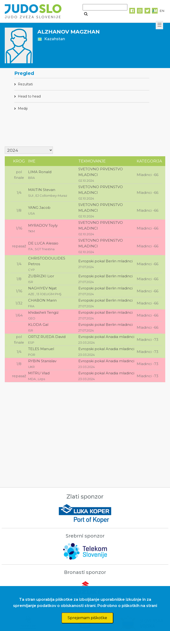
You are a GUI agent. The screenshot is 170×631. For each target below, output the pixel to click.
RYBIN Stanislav (42, 361)
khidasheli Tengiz (43, 312)
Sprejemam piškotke (87, 618)
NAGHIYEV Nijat (42, 288)
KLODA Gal (38, 324)
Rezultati (25, 84)
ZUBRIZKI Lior (41, 276)
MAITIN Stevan (41, 189)
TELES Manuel (41, 349)
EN (162, 11)
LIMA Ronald (39, 172)
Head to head (29, 96)
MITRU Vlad (39, 373)
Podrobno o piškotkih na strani (127, 605)
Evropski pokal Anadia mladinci (106, 336)
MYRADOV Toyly (43, 225)
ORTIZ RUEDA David (46, 336)
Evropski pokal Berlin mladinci (105, 261)
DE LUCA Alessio (43, 243)
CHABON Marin (42, 300)
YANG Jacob (39, 207)
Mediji (23, 108)
